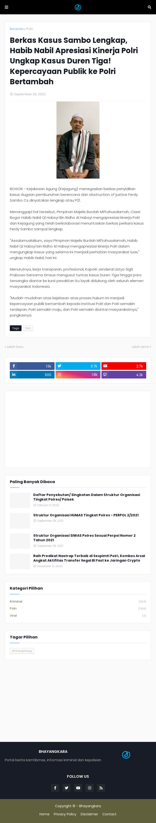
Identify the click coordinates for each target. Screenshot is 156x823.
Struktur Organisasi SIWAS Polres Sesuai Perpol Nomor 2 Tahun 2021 (84, 538)
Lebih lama (140, 346)
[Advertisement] (78, 429)
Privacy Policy (65, 814)
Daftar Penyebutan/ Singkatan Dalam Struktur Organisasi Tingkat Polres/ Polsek (86, 497)
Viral (78, 615)
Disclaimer (89, 814)
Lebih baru (15, 346)
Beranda (16, 29)
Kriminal (78, 601)
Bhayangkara (90, 806)
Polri (29, 29)
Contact (109, 814)
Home (44, 814)
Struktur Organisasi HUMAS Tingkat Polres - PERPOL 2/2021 (86, 515)
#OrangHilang (22, 651)
